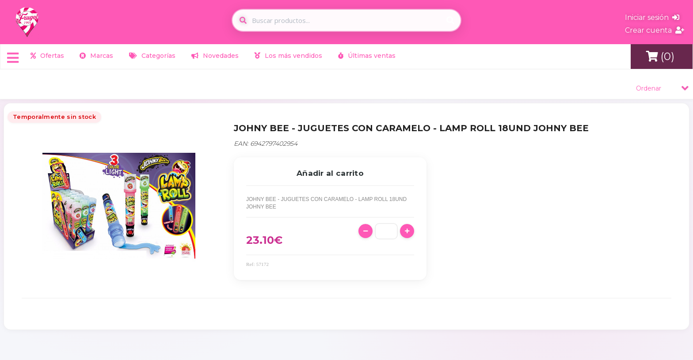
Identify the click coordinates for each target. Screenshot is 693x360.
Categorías (152, 56)
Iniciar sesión (652, 17)
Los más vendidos (288, 56)
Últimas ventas (367, 56)
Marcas (96, 56)
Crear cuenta (654, 30)
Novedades (215, 56)
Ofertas (47, 56)
